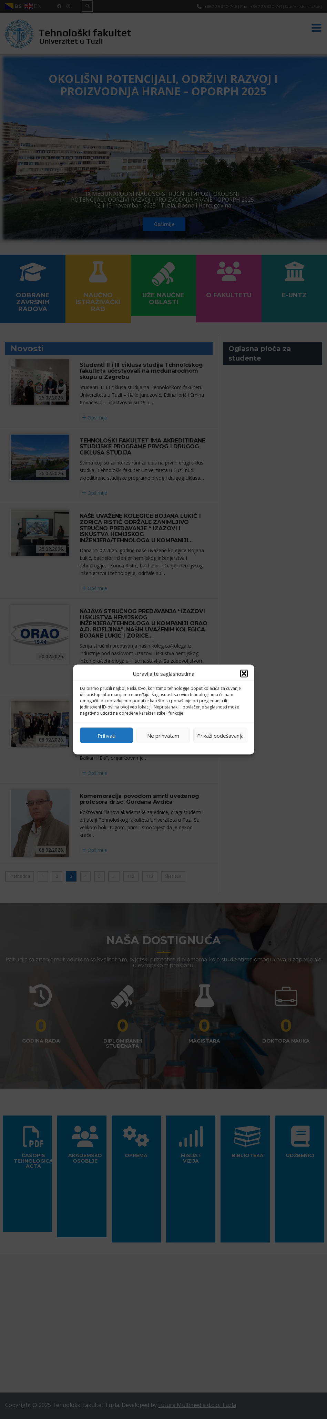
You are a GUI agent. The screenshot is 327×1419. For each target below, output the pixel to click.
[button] (244, 673)
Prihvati (106, 735)
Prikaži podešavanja (220, 735)
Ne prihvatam (163, 735)
